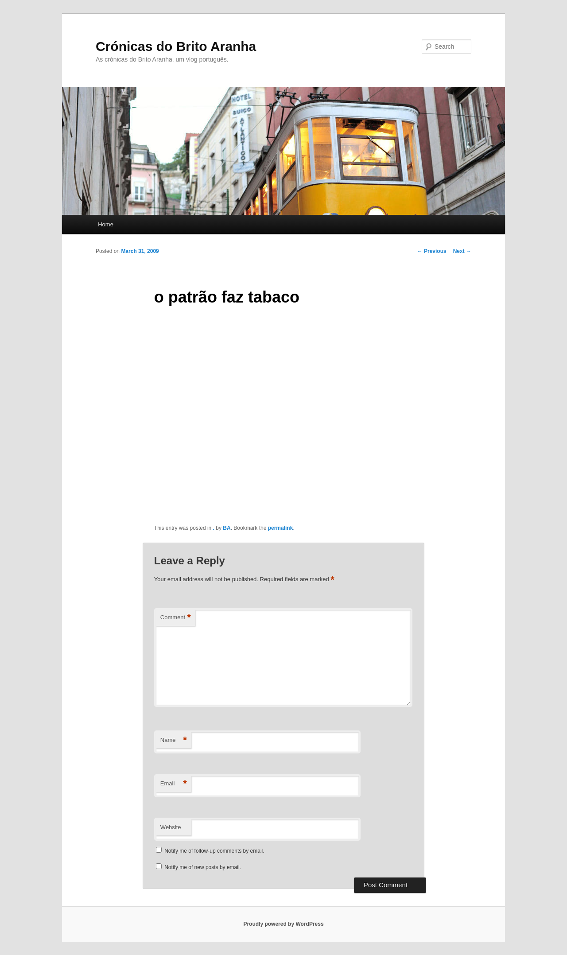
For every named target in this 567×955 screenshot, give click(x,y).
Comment (175, 617)
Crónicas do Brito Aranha (176, 46)
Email (173, 783)
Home (105, 224)
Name (173, 740)
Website (170, 827)
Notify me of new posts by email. (202, 867)
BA (226, 528)
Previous (432, 251)
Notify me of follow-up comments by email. (214, 851)
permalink (280, 528)
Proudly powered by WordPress (283, 924)
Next (462, 251)
